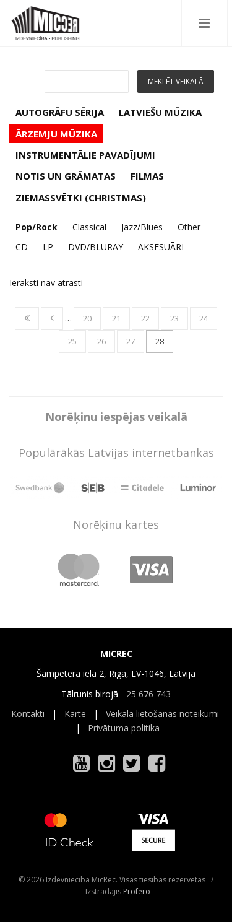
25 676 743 (148, 694)
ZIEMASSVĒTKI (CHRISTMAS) (80, 197)
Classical (89, 227)
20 (87, 318)
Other (189, 227)
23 (174, 318)
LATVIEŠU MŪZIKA (160, 112)
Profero (136, 891)
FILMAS (147, 176)
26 (101, 341)
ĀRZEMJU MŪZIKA (56, 134)
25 (72, 341)
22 (145, 318)
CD (21, 247)
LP (48, 247)
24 (203, 318)
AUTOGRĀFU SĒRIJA (59, 112)
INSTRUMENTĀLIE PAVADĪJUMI (85, 155)
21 (116, 318)
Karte (75, 714)
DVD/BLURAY (95, 247)
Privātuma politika (124, 728)
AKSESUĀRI (161, 247)
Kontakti (28, 714)
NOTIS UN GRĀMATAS (65, 176)
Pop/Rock (36, 227)
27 (130, 341)
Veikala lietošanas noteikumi (162, 714)
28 (159, 341)
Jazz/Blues (142, 227)
